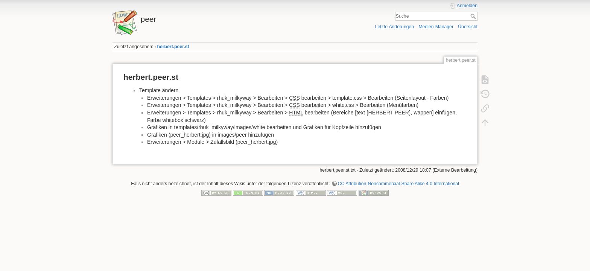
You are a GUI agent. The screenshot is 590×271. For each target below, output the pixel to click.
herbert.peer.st (173, 46)
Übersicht (467, 26)
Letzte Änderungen (394, 26)
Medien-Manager (435, 26)
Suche (473, 16)
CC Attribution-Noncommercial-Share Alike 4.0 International (398, 183)
